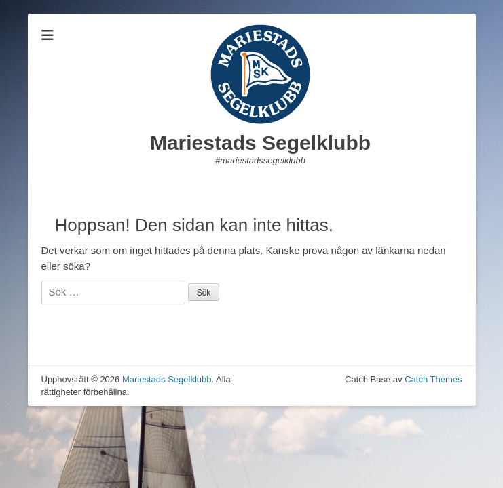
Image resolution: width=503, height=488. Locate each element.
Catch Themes (433, 379)
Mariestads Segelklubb (260, 142)
